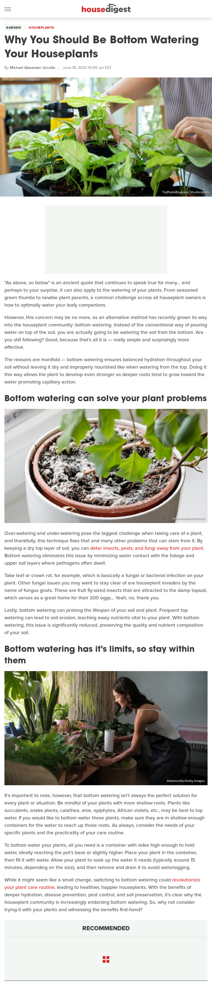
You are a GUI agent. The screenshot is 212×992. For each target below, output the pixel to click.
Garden (13, 27)
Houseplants (41, 27)
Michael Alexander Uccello (32, 68)
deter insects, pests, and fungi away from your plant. (147, 548)
